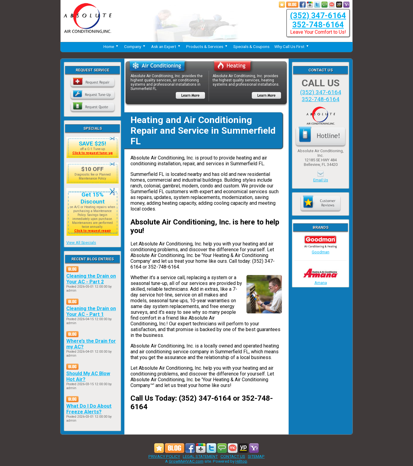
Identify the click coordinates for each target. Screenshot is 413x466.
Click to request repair (92, 231)
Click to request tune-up (92, 153)
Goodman (320, 249)
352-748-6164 (318, 24)
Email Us (320, 180)
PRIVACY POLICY (164, 456)
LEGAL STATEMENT (200, 456)
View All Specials (81, 242)
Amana (320, 280)
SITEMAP (256, 456)
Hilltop (241, 461)
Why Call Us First (292, 46)
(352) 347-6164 (318, 15)
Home (111, 46)
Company (135, 46)
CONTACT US (232, 456)
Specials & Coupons (251, 46)
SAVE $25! (92, 143)
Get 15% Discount (93, 198)
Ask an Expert (166, 46)
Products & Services (207, 46)
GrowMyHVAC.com (186, 461)
